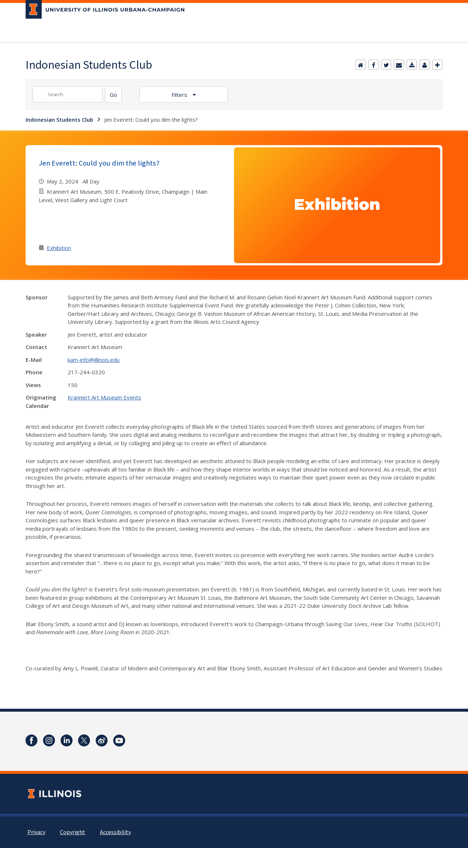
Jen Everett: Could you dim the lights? (99, 163)
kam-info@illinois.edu (94, 359)
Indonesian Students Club (59, 119)
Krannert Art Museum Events (104, 397)
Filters (180, 94)
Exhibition (59, 247)
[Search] (113, 94)
